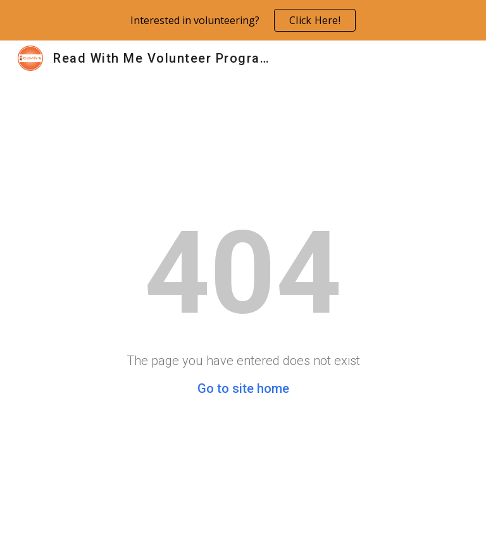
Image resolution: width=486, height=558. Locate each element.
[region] (243, 20)
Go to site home (243, 388)
